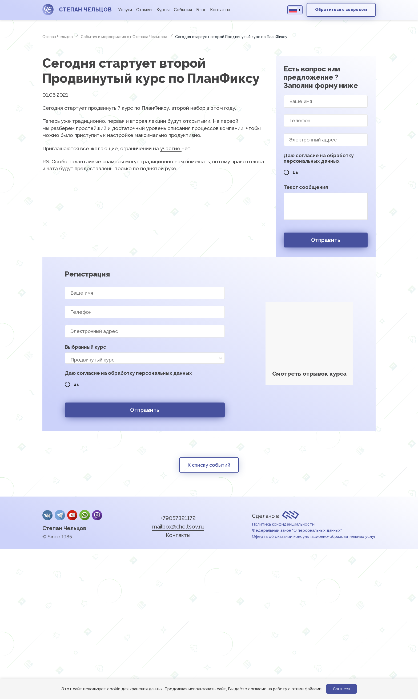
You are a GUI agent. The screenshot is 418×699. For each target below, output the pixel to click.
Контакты (220, 9)
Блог (201, 9)
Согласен (341, 689)
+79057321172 (178, 518)
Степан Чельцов (64, 528)
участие (171, 148)
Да (291, 172)
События (183, 9)
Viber (97, 515)
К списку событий (209, 465)
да (72, 384)
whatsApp (84, 515)
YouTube (72, 515)
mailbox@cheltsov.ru (178, 526)
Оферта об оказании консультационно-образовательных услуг (314, 536)
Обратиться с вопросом (341, 9)
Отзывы (144, 9)
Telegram (60, 515)
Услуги (125, 9)
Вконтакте (47, 515)
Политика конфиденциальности (283, 524)
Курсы (163, 9)
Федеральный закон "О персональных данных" (297, 530)
